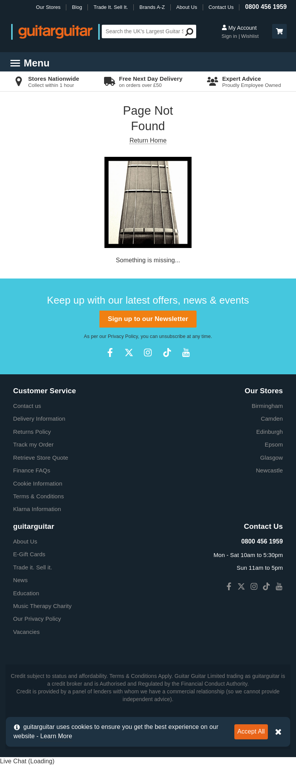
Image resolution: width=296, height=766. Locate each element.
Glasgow (271, 457)
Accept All (251, 731)
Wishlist (250, 36)
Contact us (27, 406)
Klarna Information (37, 509)
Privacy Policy (123, 336)
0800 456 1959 (266, 6)
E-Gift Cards (29, 554)
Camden (272, 418)
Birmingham (267, 406)
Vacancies (26, 631)
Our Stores (48, 7)
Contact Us (221, 7)
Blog (77, 7)
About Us (186, 7)
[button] (279, 31)
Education (26, 593)
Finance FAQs (31, 470)
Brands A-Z (152, 7)
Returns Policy (32, 431)
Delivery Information (39, 418)
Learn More (56, 736)
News (20, 580)
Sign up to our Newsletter (148, 319)
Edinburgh (269, 431)
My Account (239, 28)
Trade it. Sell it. (32, 567)
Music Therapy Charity (42, 606)
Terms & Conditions (38, 496)
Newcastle (269, 470)
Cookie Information (37, 483)
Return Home (148, 140)
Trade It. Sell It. (111, 7)
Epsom (274, 444)
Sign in (229, 36)
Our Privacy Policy (37, 618)
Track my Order (33, 444)
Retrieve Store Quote (40, 457)
